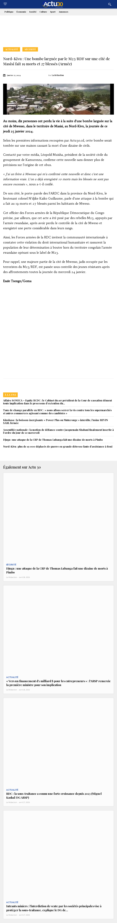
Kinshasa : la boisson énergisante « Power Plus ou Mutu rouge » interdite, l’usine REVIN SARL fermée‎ (55, 421)
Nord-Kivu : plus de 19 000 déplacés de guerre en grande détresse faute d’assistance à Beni (57, 446)
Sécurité (30, 49)
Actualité (11, 49)
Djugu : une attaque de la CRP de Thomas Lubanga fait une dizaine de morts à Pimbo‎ (53, 439)
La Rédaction (58, 75)
